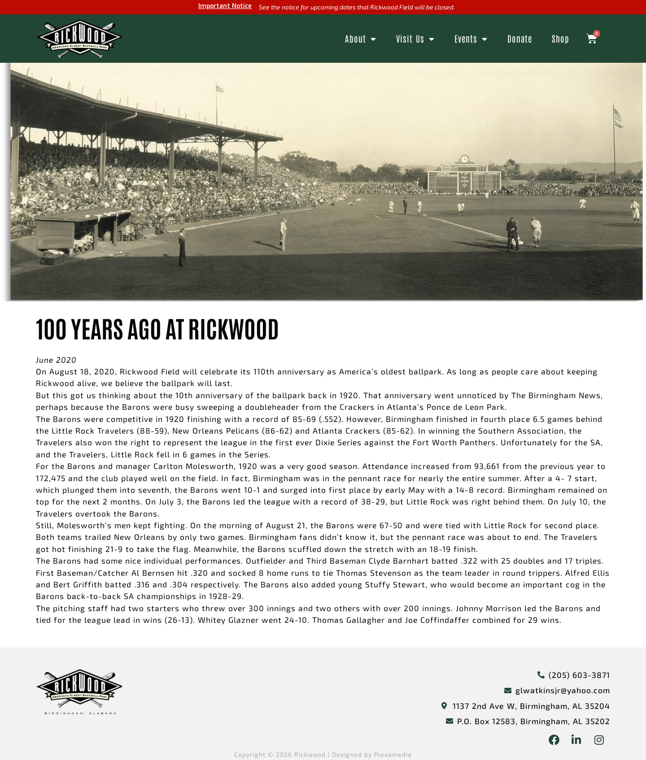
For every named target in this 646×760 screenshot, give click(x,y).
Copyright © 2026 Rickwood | (283, 754)
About (360, 39)
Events (471, 39)
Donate (519, 38)
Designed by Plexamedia (372, 754)
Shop (560, 38)
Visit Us (415, 39)
